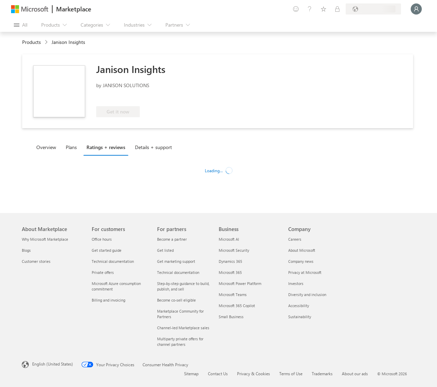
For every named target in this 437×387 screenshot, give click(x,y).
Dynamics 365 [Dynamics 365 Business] (230, 261)
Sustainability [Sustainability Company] (299, 316)
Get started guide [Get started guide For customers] (106, 250)
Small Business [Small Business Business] (231, 316)
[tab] (48, 147)
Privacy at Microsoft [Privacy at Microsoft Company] (304, 272)
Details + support (153, 147)
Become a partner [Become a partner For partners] (172, 239)
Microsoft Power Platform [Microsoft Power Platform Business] (240, 283)
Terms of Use (290, 373)
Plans (71, 147)
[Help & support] (309, 9)
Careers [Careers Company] (294, 239)
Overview (46, 147)
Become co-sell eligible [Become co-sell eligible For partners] (176, 300)
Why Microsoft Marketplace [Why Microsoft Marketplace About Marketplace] (45, 239)
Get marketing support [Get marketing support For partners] (176, 261)
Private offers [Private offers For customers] (103, 272)
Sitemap (191, 373)
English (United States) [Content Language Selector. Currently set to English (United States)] (52, 364)
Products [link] (31, 42)
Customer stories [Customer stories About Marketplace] (36, 261)
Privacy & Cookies (253, 373)
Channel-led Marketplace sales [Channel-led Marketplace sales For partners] (183, 327)
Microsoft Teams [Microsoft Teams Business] (233, 294)
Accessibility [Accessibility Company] (298, 305)
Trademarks (322, 373)
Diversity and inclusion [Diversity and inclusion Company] (307, 294)
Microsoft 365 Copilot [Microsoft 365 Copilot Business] (237, 305)
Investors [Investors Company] (295, 283)
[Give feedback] (295, 9)
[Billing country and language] (373, 9)
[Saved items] (323, 9)
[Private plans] (337, 9)
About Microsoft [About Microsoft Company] (301, 250)
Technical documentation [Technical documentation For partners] (178, 272)
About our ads (355, 373)
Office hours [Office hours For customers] (102, 239)
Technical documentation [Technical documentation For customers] (113, 261)
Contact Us (218, 373)
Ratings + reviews (106, 147)
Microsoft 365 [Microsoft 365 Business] (230, 272)
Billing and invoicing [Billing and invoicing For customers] (108, 300)
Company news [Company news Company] (300, 261)
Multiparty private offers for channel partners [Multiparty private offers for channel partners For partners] (180, 341)
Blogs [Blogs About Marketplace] (26, 250)
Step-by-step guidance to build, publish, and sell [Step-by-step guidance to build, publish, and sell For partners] (183, 286)
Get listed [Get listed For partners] (165, 250)
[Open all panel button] (20, 25)
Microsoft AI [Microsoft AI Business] (229, 239)
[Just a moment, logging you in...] (416, 9)
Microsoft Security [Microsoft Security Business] (234, 250)
